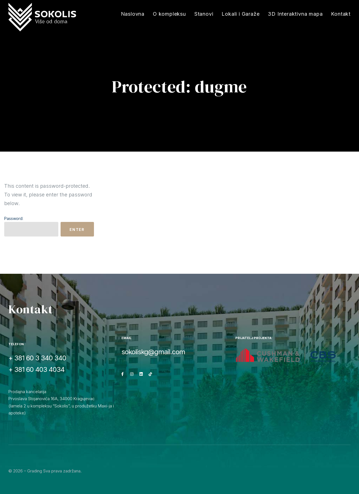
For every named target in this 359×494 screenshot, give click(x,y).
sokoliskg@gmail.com (153, 352)
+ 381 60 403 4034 (36, 369)
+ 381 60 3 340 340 (37, 358)
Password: (31, 226)
